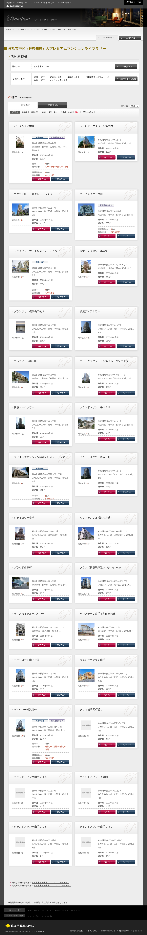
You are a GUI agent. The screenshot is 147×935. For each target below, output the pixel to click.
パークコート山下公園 (26, 659)
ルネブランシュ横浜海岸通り (96, 517)
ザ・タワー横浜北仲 (25, 709)
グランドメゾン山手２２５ (95, 407)
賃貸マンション (75, 910)
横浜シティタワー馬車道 (94, 250)
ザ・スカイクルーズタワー (29, 613)
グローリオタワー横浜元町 (95, 457)
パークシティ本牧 (24, 126)
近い (50, 112)
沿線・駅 (34, 112)
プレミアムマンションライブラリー (33, 30)
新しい (70, 112)
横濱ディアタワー (90, 311)
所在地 (24, 112)
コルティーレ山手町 (25, 361)
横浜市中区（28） (42, 66)
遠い (55, 112)
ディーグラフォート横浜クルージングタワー (105, 361)
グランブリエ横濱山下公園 (29, 311)
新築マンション (33, 910)
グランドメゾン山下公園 (94, 776)
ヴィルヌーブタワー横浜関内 (96, 126)
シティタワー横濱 (24, 517)
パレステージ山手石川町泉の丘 (98, 613)
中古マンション (47, 910)
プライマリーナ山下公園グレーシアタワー (38, 250)
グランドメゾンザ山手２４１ (30, 776)
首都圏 (52, 30)
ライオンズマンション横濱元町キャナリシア (39, 457)
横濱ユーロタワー (24, 407)
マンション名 (88, 112)
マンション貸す (47, 916)
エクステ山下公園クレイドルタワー (34, 194)
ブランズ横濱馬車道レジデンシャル (100, 567)
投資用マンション (61, 910)
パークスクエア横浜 (91, 194)
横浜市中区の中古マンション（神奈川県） (50, 882)
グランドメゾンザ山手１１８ (30, 826)
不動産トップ (11, 30)
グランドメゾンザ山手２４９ (96, 826)
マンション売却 (33, 916)
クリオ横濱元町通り (91, 709)
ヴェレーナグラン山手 (92, 659)
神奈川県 (61, 30)
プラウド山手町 (23, 567)
